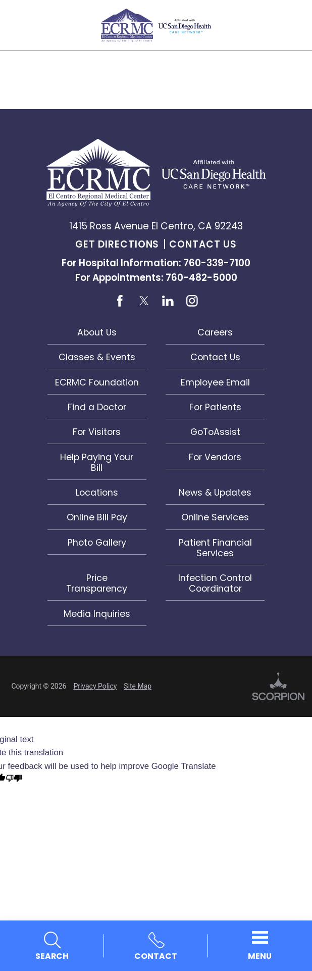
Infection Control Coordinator (215, 583)
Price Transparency (96, 583)
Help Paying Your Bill (96, 462)
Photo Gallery (97, 542)
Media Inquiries (97, 613)
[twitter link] (144, 300)
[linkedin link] (168, 300)
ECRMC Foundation (97, 382)
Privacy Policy (95, 686)
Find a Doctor (97, 407)
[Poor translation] (14, 779)
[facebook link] (120, 300)
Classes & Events (97, 357)
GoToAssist (215, 431)
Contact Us (202, 244)
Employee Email (215, 382)
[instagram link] (192, 300)
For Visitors (97, 431)
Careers (215, 332)
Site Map (137, 686)
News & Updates (215, 492)
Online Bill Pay (97, 517)
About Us (97, 332)
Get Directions (117, 244)
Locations (97, 492)
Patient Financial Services (215, 547)
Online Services (215, 517)
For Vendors (215, 457)
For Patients (215, 407)
